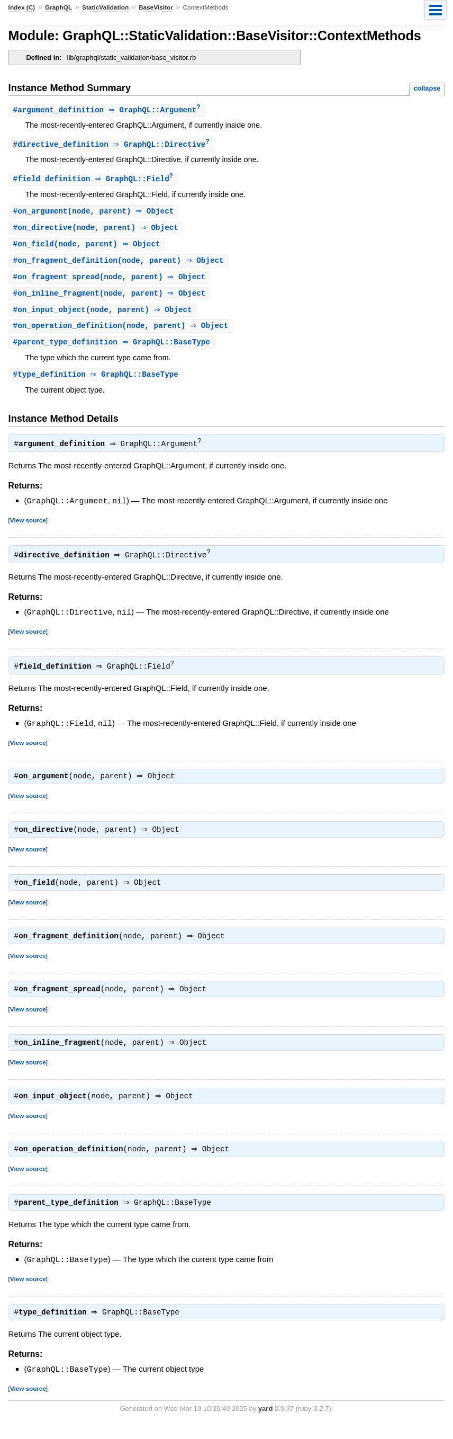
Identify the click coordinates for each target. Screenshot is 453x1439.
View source (28, 526)
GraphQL (58, 7)
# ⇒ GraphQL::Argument (108, 110)
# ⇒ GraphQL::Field (94, 180)
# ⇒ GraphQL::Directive (112, 145)
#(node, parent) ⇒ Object (95, 213)
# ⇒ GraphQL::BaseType (113, 348)
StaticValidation (105, 7)
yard (265, 1423)
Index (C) (21, 7)
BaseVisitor (156, 7)
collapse (426, 88)
